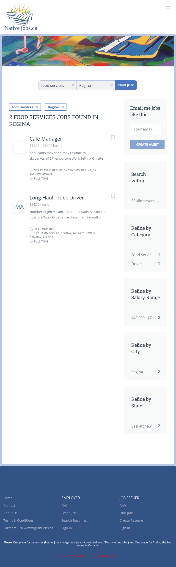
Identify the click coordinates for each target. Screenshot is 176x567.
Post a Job (68, 513)
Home (7, 498)
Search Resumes (74, 520)
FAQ (64, 505)
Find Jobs (126, 85)
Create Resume (131, 520)
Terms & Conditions (18, 520)
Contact (9, 505)
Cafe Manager (46, 138)
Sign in (66, 528)
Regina (53, 107)
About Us (10, 513)
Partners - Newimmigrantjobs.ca (28, 528)
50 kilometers (143, 200)
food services (22, 107)
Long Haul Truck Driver (57, 197)
